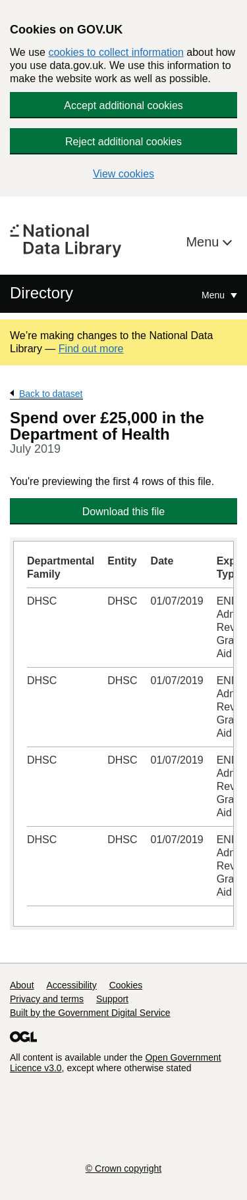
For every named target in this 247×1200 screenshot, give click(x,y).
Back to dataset (51, 393)
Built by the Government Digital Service (90, 1012)
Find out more (91, 348)
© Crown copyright (123, 1168)
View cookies (123, 173)
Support (112, 999)
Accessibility (71, 985)
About (22, 985)
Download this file (123, 511)
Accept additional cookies (123, 105)
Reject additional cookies (123, 141)
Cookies (126, 985)
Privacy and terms (47, 999)
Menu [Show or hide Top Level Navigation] (214, 295)
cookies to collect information (115, 52)
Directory (41, 293)
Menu (204, 242)
